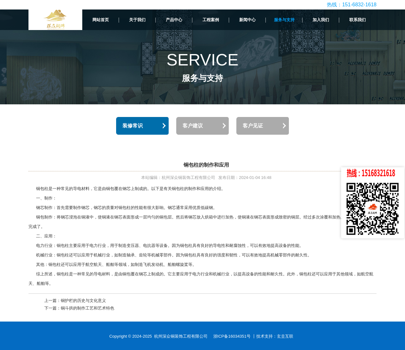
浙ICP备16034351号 (232, 336)
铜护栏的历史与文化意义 (83, 300)
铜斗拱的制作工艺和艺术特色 (87, 308)
